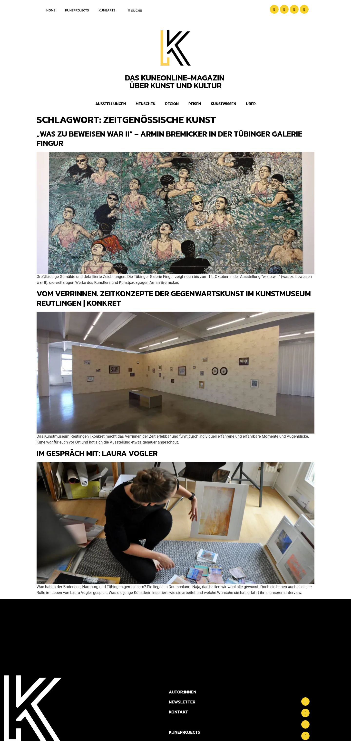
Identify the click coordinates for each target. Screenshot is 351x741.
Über (251, 104)
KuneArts (107, 10)
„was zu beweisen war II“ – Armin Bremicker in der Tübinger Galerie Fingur (169, 138)
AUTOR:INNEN (182, 692)
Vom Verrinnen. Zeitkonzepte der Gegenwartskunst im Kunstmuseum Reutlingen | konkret (174, 298)
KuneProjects (77, 10)
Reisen (194, 104)
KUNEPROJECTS (184, 732)
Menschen (146, 104)
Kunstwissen (223, 104)
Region (172, 104)
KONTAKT (178, 712)
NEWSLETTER (182, 702)
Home (50, 10)
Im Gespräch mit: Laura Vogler (97, 453)
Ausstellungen (110, 104)
